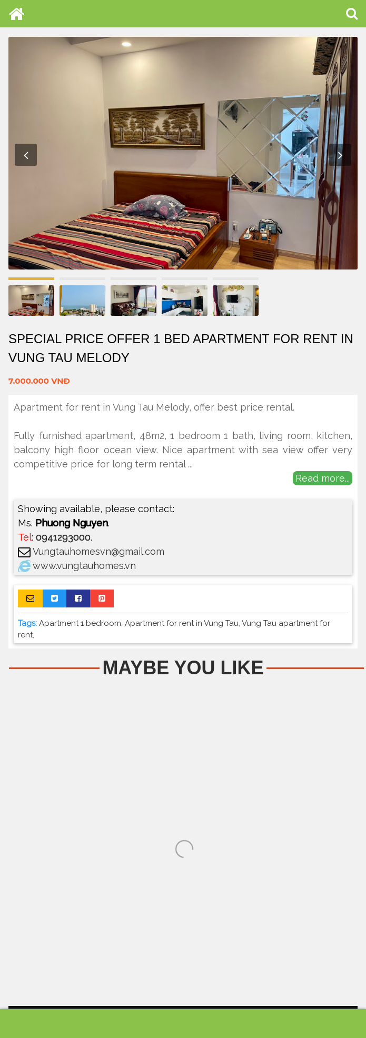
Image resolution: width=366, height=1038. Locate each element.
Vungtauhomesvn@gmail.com (98, 551)
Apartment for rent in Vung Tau (182, 623)
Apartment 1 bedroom (80, 623)
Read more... (322, 478)
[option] (183, 153)
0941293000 (63, 537)
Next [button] (340, 155)
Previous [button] (26, 155)
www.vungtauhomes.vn (84, 565)
